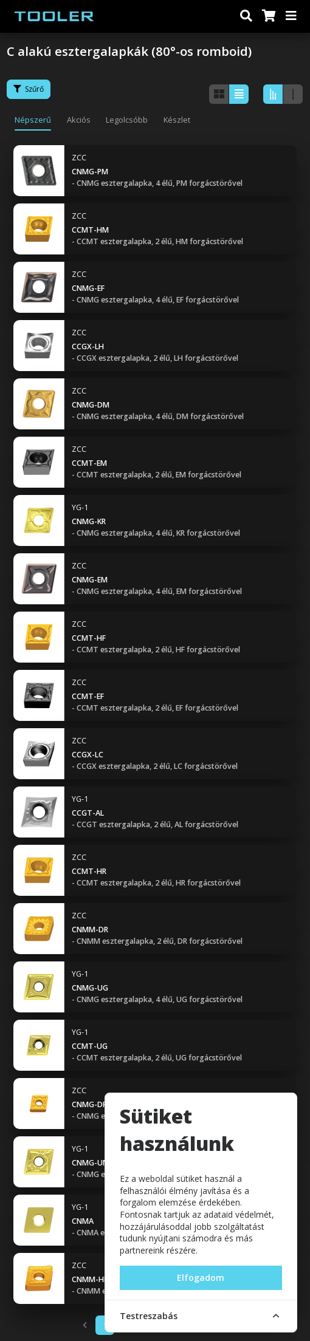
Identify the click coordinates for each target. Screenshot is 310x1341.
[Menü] (292, 16)
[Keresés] (246, 16)
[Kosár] (268, 16)
